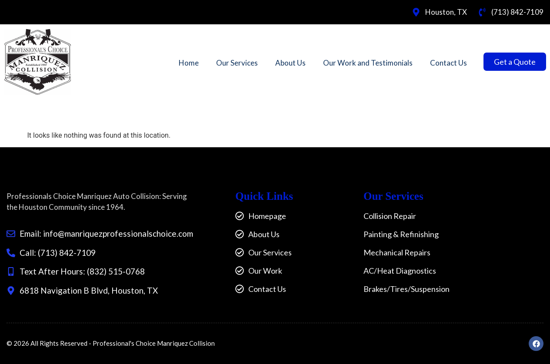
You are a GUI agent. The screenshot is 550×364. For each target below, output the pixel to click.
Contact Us (448, 62)
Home (189, 62)
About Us (290, 62)
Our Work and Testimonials (368, 62)
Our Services (237, 62)
